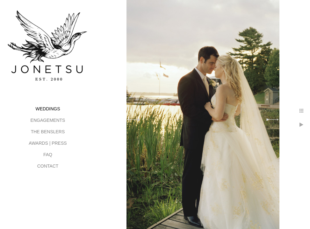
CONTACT (48, 166)
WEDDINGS (48, 108)
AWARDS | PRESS (48, 143)
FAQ (47, 154)
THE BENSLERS (48, 131)
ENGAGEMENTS (48, 120)
